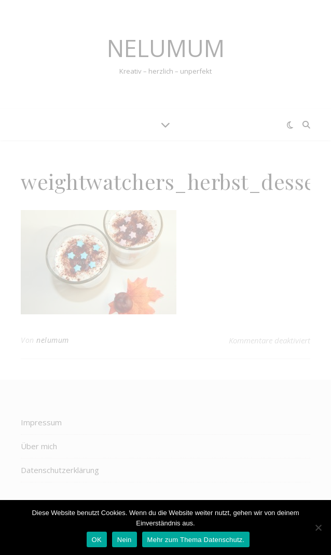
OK (97, 540)
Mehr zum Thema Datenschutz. (196, 540)
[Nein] (318, 527)
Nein (124, 540)
